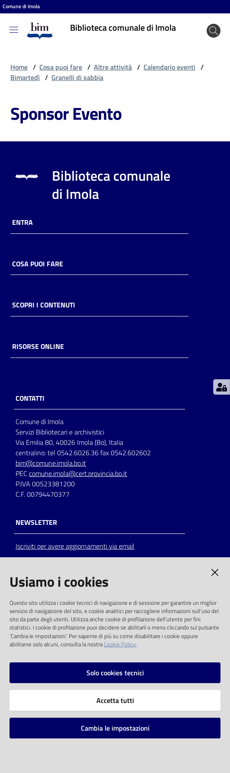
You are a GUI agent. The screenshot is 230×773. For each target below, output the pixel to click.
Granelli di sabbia (77, 77)
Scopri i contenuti (43, 305)
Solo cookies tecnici (115, 673)
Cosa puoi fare (60, 67)
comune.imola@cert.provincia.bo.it (78, 473)
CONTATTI (30, 398)
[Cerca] (213, 31)
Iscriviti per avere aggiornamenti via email (75, 546)
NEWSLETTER (36, 522)
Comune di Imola (21, 6)
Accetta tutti (115, 700)
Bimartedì (25, 77)
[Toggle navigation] (14, 30)
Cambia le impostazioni (115, 728)
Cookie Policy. (120, 644)
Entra (22, 222)
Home (19, 67)
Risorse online (38, 346)
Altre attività (113, 67)
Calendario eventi (169, 67)
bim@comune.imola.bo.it (51, 463)
